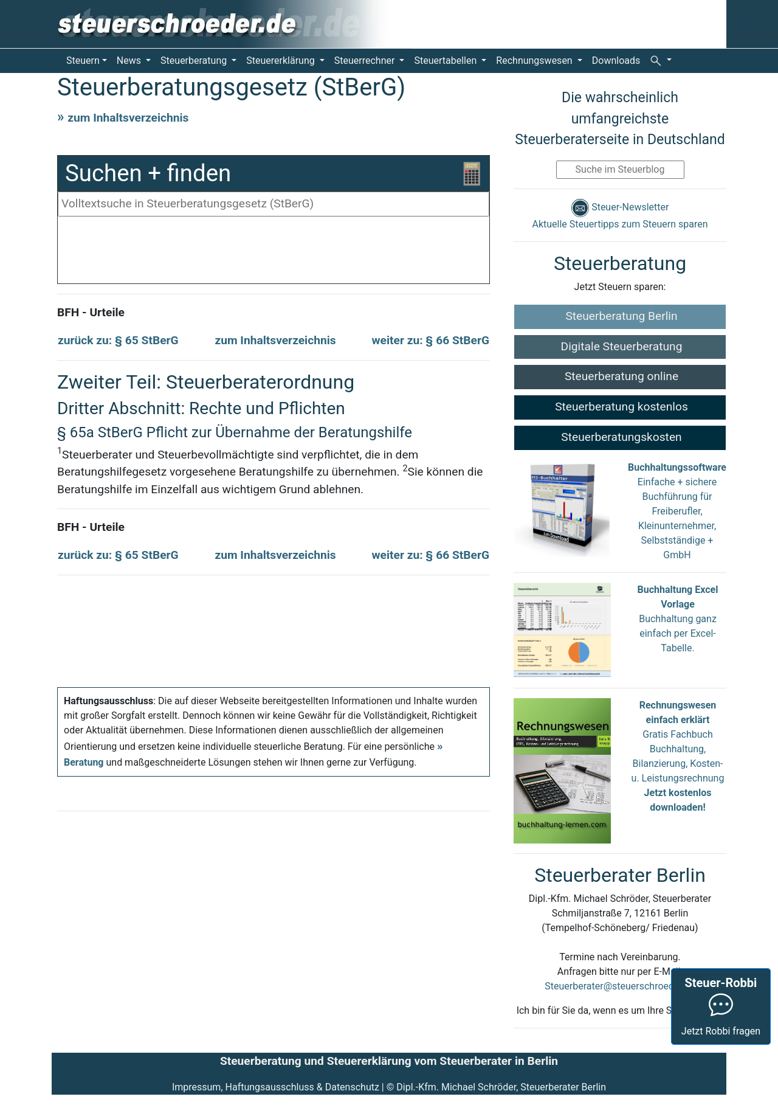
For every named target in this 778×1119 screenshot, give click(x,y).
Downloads (616, 60)
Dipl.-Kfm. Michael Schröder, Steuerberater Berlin (501, 1087)
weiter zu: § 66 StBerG (431, 340)
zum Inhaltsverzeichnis (127, 118)
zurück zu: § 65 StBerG (118, 340)
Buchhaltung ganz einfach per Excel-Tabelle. (678, 633)
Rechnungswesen (535, 60)
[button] (660, 60)
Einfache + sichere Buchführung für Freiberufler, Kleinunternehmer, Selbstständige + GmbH (677, 511)
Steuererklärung (281, 60)
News (130, 60)
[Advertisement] (273, 253)
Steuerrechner (366, 60)
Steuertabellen (446, 60)
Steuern (83, 60)
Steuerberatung (194, 60)
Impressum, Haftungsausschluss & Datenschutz (275, 1087)
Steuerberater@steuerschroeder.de (620, 986)
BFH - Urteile (91, 312)
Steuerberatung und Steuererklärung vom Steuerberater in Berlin (389, 1061)
